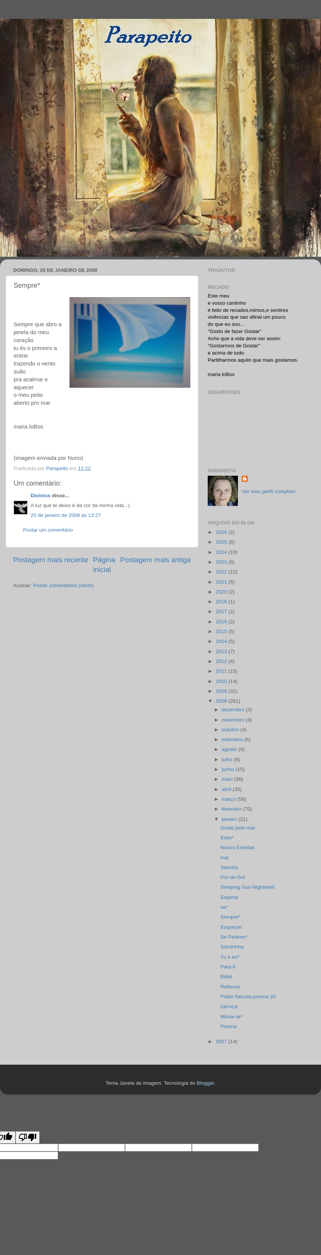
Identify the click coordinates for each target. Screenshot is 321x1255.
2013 (222, 651)
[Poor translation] (27, 1137)
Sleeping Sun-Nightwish (248, 887)
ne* (224, 907)
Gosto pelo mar (238, 828)
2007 (222, 1041)
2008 (222, 701)
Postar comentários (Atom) (63, 585)
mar (225, 857)
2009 (222, 691)
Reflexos (231, 987)
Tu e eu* (230, 957)
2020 (222, 592)
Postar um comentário (48, 530)
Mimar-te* (232, 1016)
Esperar (229, 897)
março (229, 799)
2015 (222, 631)
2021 (222, 582)
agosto (230, 749)
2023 (222, 562)
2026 (222, 532)
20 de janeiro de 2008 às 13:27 (66, 515)
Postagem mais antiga (155, 560)
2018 (222, 601)
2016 (222, 621)
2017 (222, 611)
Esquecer (231, 927)
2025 (222, 542)
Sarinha (229, 867)
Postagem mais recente (50, 560)
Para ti (228, 967)
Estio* (227, 837)
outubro (231, 729)
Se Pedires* (234, 937)
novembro (234, 720)
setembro (233, 739)
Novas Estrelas (238, 847)
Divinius (41, 495)
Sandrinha (232, 947)
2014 (222, 641)
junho (229, 769)
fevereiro (232, 809)
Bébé (227, 976)
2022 (222, 572)
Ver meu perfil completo (268, 491)
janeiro (230, 819)
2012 (222, 661)
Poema (229, 1026)
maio (228, 779)
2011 (222, 671)
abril (227, 789)
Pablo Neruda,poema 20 (248, 996)
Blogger (205, 1083)
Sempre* (231, 917)
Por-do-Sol (233, 877)
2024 (222, 552)
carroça (229, 1006)
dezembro (234, 709)
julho (228, 759)
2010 (222, 681)
